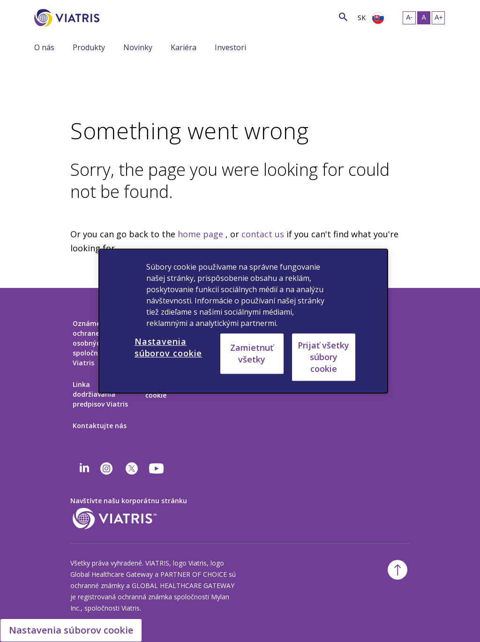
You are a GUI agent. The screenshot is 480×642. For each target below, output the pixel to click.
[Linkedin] (84, 468)
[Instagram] (106, 468)
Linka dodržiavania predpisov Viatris (100, 394)
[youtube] (157, 468)
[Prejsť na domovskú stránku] (68, 18)
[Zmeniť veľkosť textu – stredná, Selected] (423, 17)
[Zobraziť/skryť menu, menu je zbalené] (66, 47)
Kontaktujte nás (100, 425)
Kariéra (183, 47)
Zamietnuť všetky (251, 353)
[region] (243, 321)
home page (200, 234)
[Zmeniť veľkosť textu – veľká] (438, 17)
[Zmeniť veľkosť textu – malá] (409, 17)
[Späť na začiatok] (397, 570)
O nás (44, 47)
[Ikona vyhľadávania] (343, 16)
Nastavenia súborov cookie (71, 630)
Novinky (137, 47)
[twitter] (132, 468)
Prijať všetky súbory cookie (323, 357)
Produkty (89, 47)
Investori (230, 47)
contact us (262, 234)
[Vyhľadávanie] (116, 16)
